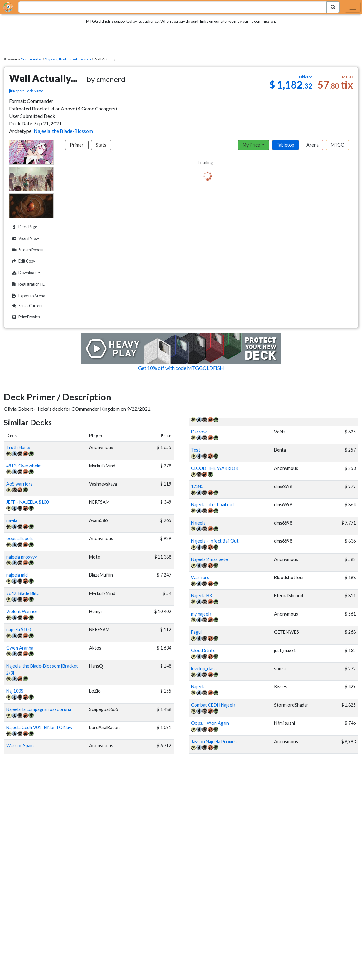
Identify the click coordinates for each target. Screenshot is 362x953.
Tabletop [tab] (285, 145)
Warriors (200, 577)
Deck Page (23, 227)
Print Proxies (25, 317)
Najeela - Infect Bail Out (215, 541)
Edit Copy (22, 261)
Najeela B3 (201, 595)
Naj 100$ (14, 691)
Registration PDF (29, 284)
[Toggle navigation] (353, 7)
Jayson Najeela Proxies (214, 741)
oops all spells (20, 538)
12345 (197, 486)
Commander (31, 59)
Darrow (199, 431)
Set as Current (26, 306)
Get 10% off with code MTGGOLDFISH (181, 368)
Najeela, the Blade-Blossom (68, 59)
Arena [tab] (312, 145)
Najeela (198, 522)
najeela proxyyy (21, 556)
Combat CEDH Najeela (213, 705)
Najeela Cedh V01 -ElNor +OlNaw (39, 727)
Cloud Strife (203, 650)
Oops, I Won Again (210, 723)
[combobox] (169, 7)
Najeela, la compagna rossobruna (38, 709)
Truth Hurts (18, 447)
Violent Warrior (22, 611)
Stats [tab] (101, 145)
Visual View (24, 238)
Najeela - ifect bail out (212, 504)
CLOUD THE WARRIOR (214, 468)
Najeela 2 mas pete (209, 559)
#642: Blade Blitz (22, 593)
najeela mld (17, 575)
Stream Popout (27, 250)
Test (195, 449)
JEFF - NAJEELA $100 (27, 502)
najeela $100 (18, 629)
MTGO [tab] (338, 145)
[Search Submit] (333, 7)
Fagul (196, 632)
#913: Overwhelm (23, 465)
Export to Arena (27, 296)
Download (32, 272)
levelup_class (204, 668)
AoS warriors (19, 483)
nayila (11, 520)
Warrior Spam (20, 745)
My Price (252, 145)
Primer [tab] (77, 145)
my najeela (201, 614)
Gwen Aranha (19, 648)
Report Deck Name (26, 91)
